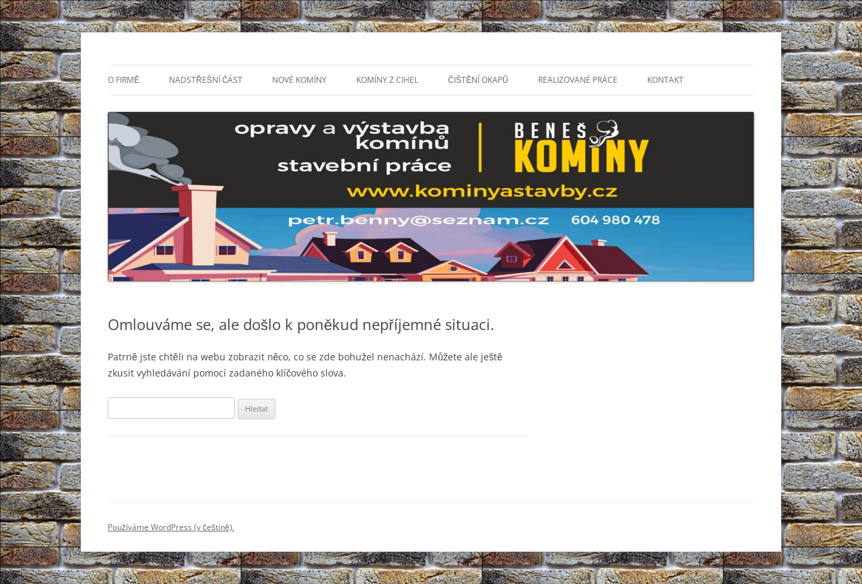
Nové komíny (299, 80)
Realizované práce (578, 80)
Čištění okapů (478, 80)
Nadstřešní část (205, 80)
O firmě (123, 80)
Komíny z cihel (387, 80)
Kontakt (665, 80)
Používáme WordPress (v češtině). (171, 527)
